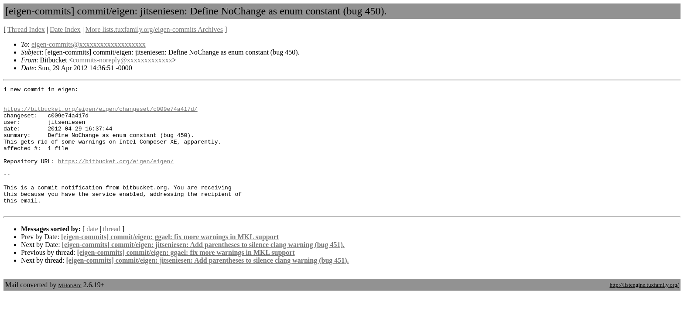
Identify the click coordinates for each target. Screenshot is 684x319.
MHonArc (69, 310)
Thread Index (26, 29)
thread (111, 253)
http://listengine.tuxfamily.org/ (644, 309)
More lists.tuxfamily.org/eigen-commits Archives (154, 29)
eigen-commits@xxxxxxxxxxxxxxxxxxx (88, 44)
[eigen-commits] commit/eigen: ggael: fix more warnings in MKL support (170, 261)
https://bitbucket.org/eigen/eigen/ (116, 177)
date (92, 253)
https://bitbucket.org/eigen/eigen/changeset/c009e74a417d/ (100, 114)
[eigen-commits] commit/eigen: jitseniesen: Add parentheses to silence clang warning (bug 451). (203, 269)
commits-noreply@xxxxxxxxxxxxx (122, 60)
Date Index (65, 29)
